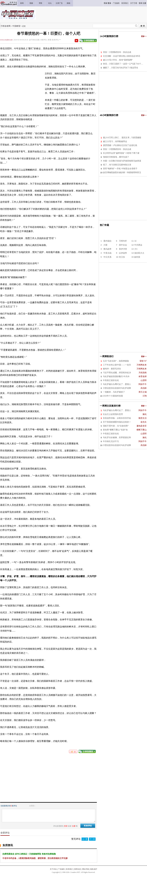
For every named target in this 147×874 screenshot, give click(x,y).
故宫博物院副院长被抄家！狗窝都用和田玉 (122, 172)
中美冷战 (107, 253)
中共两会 (138, 245)
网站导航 (85, 869)
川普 (105, 245)
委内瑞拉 (107, 241)
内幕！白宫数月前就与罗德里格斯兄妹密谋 (122, 161)
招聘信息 (77, 869)
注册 (144, 3)
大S (135, 249)
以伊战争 (123, 253)
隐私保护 (93, 869)
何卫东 (122, 257)
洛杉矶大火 (139, 253)
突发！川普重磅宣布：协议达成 (117, 52)
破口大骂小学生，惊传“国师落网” (118, 60)
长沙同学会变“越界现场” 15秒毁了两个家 (121, 153)
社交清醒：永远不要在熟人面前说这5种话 (121, 56)
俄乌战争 (107, 249)
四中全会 (123, 245)
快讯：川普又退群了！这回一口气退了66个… (123, 64)
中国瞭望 (16, 26)
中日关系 (107, 257)
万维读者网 (5, 26)
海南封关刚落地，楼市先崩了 (116, 157)
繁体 (109, 3)
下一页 (92, 839)
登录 (140, 3)
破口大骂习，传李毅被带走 (115, 141)
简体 (105, 3)
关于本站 (53, 869)
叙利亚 (137, 257)
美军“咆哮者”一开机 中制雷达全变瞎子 (120, 169)
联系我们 (69, 869)
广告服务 (61, 869)
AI (135, 241)
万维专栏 (123, 241)
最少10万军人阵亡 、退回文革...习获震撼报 (122, 138)
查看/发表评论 (53, 40)
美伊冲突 (123, 249)
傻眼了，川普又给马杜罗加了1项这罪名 (120, 68)
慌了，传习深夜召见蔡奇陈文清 (117, 165)
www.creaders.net (6, 40)
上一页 (84, 839)
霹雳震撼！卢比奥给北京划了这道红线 (120, 145)
